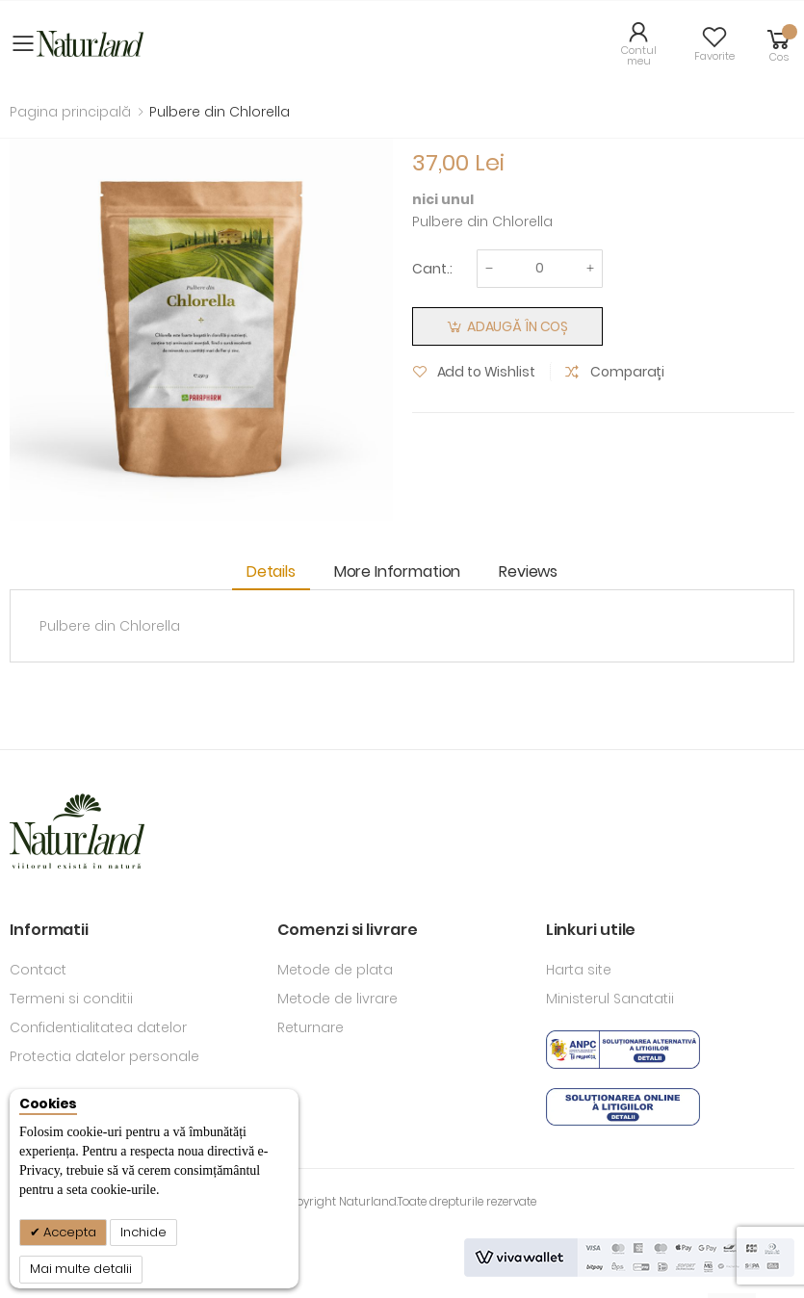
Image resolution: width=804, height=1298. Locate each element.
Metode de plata (335, 969)
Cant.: (432, 268)
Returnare (310, 1027)
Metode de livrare (337, 998)
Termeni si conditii (71, 998)
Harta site (578, 969)
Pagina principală (70, 111)
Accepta (68, 1232)
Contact (38, 969)
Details (271, 571)
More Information (397, 571)
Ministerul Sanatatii (610, 998)
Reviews (528, 571)
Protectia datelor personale (104, 1056)
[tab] (276, 572)
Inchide (143, 1232)
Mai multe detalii (81, 1268)
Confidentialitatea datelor (98, 1027)
